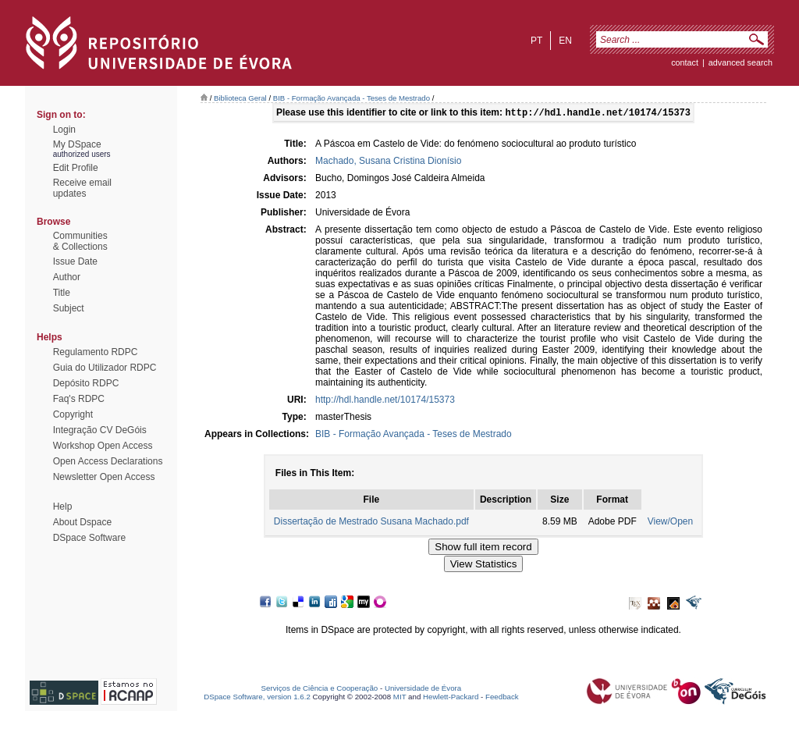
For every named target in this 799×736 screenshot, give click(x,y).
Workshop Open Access (103, 445)
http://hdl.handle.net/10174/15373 (385, 401)
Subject (68, 308)
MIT (400, 698)
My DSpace (77, 144)
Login (64, 129)
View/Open (670, 522)
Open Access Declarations (108, 461)
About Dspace (82, 522)
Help (63, 506)
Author (66, 277)
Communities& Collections (80, 241)
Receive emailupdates (82, 188)
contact (684, 62)
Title (61, 292)
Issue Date (75, 261)
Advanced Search (740, 62)
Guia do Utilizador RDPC (105, 367)
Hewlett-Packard (450, 698)
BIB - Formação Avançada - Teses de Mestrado (351, 98)
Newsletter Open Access (104, 476)
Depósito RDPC (86, 383)
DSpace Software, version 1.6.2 (257, 698)
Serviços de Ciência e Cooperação (319, 689)
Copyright (73, 414)
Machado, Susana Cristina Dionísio (388, 162)
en (565, 40)
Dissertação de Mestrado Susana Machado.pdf (371, 522)
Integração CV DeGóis (100, 430)
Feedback (502, 698)
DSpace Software (89, 537)
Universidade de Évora (423, 689)
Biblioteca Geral (240, 98)
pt (536, 40)
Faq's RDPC (79, 398)
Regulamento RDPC (95, 352)
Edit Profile (75, 167)
